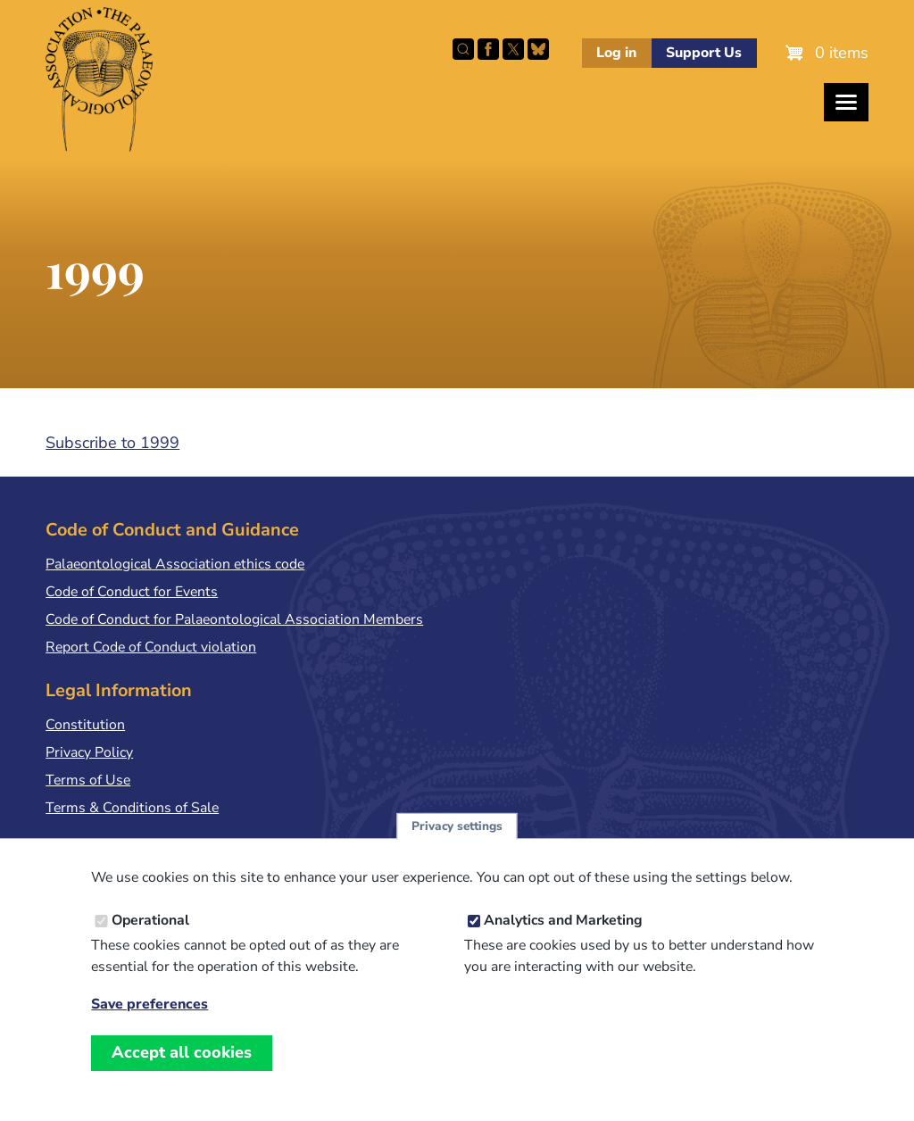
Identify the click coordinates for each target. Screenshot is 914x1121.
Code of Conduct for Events (132, 592)
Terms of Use (88, 780)
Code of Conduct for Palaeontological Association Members (234, 619)
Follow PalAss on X (513, 49)
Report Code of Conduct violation (151, 647)
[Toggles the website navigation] (846, 102)
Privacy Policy (89, 752)
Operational (150, 940)
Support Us (704, 52)
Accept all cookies (182, 1072)
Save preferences (149, 1024)
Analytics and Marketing (563, 940)
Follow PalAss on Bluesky (538, 49)
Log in (616, 52)
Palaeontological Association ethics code (175, 564)
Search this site (463, 49)
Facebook (488, 49)
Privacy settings (457, 845)
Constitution (85, 725)
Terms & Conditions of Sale (132, 808)
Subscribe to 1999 (112, 442)
